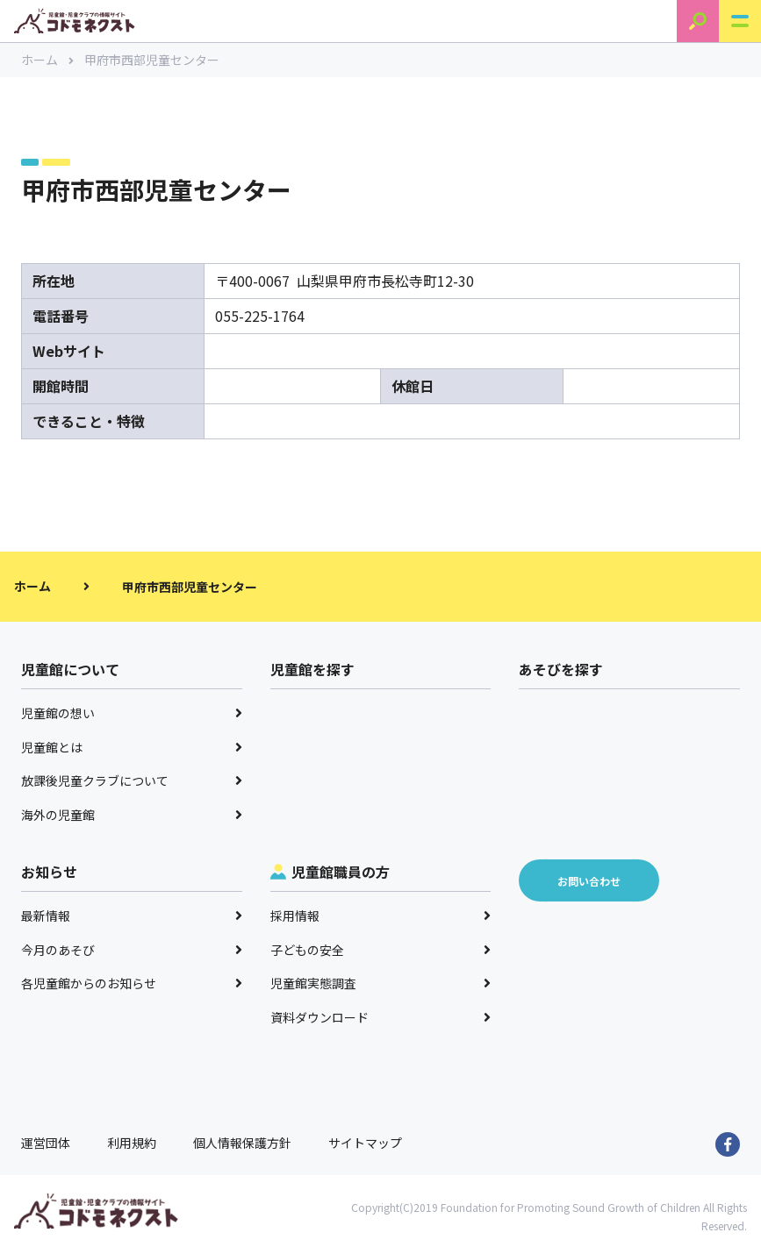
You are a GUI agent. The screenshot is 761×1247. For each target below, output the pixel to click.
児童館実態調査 (381, 983)
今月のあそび (131, 949)
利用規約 (131, 1142)
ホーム (47, 59)
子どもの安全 (381, 949)
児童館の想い (131, 713)
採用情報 (381, 915)
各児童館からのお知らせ (131, 983)
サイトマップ (365, 1142)
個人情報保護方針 (242, 1142)
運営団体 (45, 1142)
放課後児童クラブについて (131, 780)
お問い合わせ (589, 880)
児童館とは (131, 747)
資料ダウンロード (381, 1017)
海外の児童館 (131, 814)
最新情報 (131, 915)
